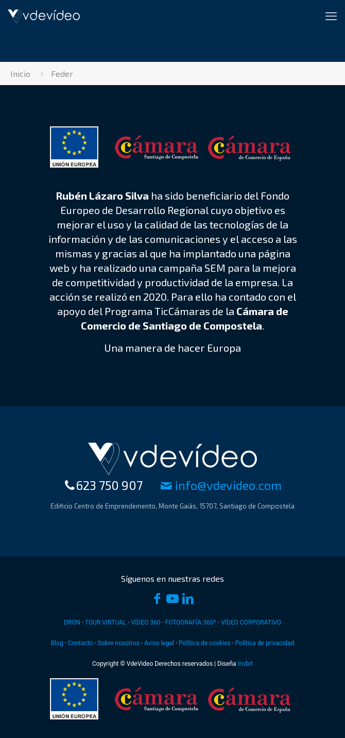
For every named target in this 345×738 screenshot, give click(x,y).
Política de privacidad (265, 643)
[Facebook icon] (157, 599)
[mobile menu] (331, 15)
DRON (72, 622)
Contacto (80, 643)
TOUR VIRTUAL (106, 622)
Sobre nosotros (118, 643)
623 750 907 (103, 485)
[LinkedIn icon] (188, 599)
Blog (57, 643)
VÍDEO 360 (145, 622)
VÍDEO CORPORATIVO (251, 622)
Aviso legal (159, 643)
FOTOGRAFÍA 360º (191, 622)
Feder (62, 73)
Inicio (20, 73)
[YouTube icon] (172, 599)
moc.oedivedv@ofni (221, 485)
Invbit (245, 663)
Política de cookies (205, 643)
